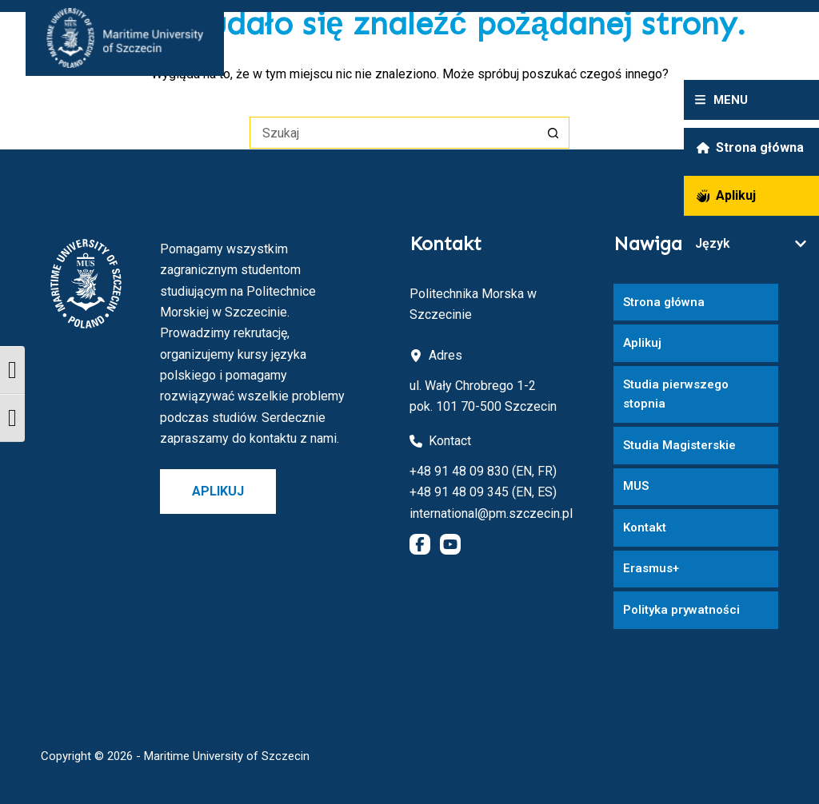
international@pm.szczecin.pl (491, 513)
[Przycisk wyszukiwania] (553, 133)
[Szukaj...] (393, 133)
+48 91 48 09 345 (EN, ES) (483, 492)
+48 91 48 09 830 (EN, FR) (483, 471)
